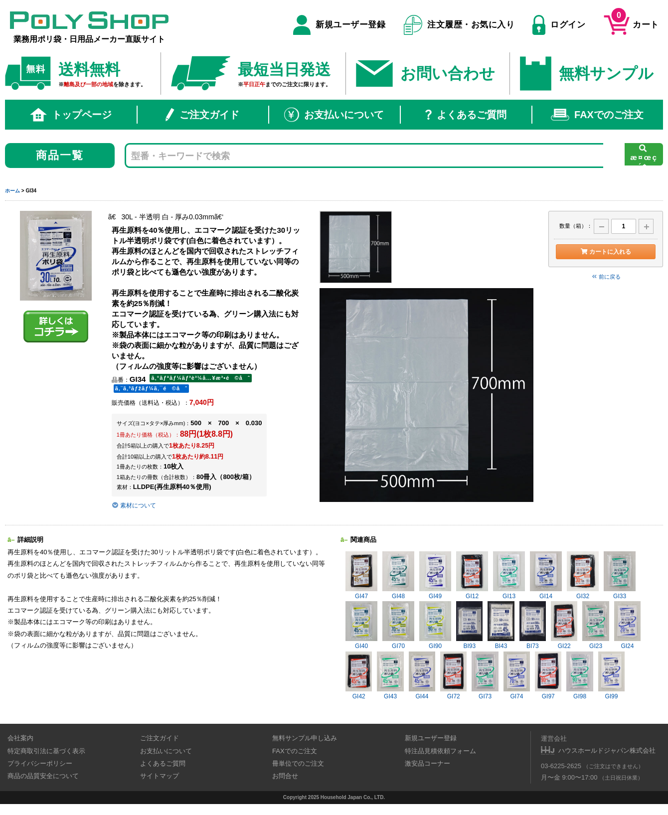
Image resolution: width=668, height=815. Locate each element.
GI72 (453, 676)
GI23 (595, 625)
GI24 (627, 625)
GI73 (485, 676)
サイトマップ (159, 776)
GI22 (564, 625)
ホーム (12, 190)
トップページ (71, 114)
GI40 (361, 625)
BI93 (469, 625)
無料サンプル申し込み (304, 738)
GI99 (611, 676)
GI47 (361, 575)
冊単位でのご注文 (298, 763)
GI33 (620, 575)
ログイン (558, 25)
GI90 (435, 625)
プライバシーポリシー (39, 763)
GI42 (358, 676)
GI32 (583, 575)
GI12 (472, 575)
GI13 (509, 575)
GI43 (390, 676)
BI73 (532, 625)
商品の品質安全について (43, 776)
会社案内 (20, 738)
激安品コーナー (427, 763)
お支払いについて (334, 114)
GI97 (548, 676)
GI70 (398, 625)
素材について (134, 505)
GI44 (422, 676)
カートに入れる (605, 251)
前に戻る (606, 277)
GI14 (546, 575)
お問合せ (285, 776)
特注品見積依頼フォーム (440, 751)
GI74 (516, 676)
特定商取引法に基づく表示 (46, 751)
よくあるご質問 (465, 114)
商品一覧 (60, 155)
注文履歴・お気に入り (459, 25)
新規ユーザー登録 (339, 25)
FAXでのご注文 (597, 114)
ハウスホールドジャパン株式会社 (607, 750)
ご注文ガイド (202, 114)
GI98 (579, 676)
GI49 (435, 575)
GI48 (398, 575)
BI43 (501, 625)
